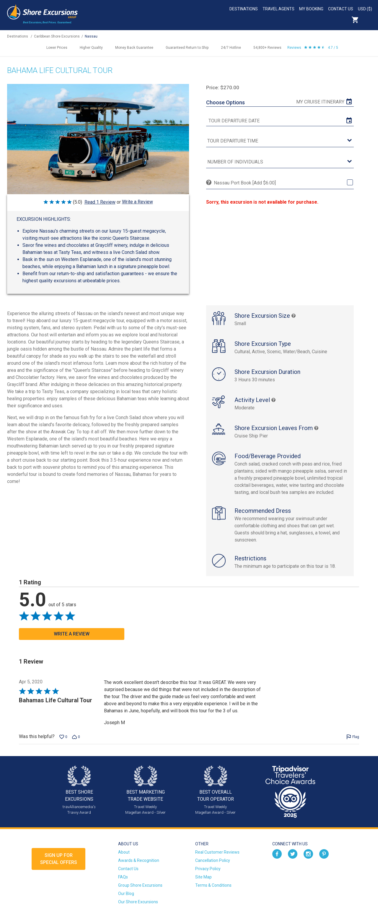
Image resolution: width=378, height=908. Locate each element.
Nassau (91, 36)
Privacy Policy (208, 868)
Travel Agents (278, 9)
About (124, 852)
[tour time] (280, 141)
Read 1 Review (99, 202)
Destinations (243, 9)
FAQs (123, 877)
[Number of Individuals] (280, 162)
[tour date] (280, 121)
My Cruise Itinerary (320, 102)
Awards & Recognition (138, 860)
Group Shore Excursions (140, 885)
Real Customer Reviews (217, 852)
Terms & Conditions (213, 885)
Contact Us (340, 9)
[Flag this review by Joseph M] (352, 736)
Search (368, 20)
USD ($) (365, 9)
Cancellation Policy (212, 860)
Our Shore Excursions (138, 901)
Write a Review (137, 202)
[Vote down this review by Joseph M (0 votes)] (76, 736)
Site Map (203, 877)
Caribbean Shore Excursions (57, 36)
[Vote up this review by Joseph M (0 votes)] (63, 736)
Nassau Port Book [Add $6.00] (245, 183)
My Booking (311, 9)
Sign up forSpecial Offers (58, 858)
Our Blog (126, 893)
